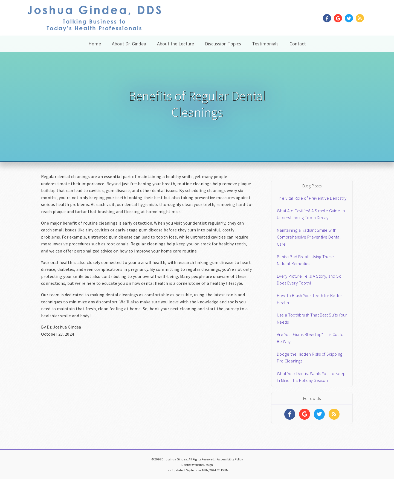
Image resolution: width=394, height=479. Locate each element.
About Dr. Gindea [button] (129, 43)
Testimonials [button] (265, 43)
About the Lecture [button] (175, 43)
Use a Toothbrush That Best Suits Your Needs (312, 318)
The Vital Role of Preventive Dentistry (311, 198)
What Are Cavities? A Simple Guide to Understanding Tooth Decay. (311, 214)
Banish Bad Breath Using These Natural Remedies (305, 260)
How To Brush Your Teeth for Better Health (309, 299)
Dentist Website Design (197, 465)
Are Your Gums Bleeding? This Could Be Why (310, 338)
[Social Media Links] (289, 414)
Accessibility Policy (230, 459)
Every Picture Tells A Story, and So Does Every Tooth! (309, 279)
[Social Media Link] (328, 18)
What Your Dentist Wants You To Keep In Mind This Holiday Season (311, 377)
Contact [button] (297, 43)
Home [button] (94, 43)
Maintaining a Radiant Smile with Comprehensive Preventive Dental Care (309, 237)
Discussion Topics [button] (223, 43)
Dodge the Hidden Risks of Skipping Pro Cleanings (309, 357)
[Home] (94, 24)
